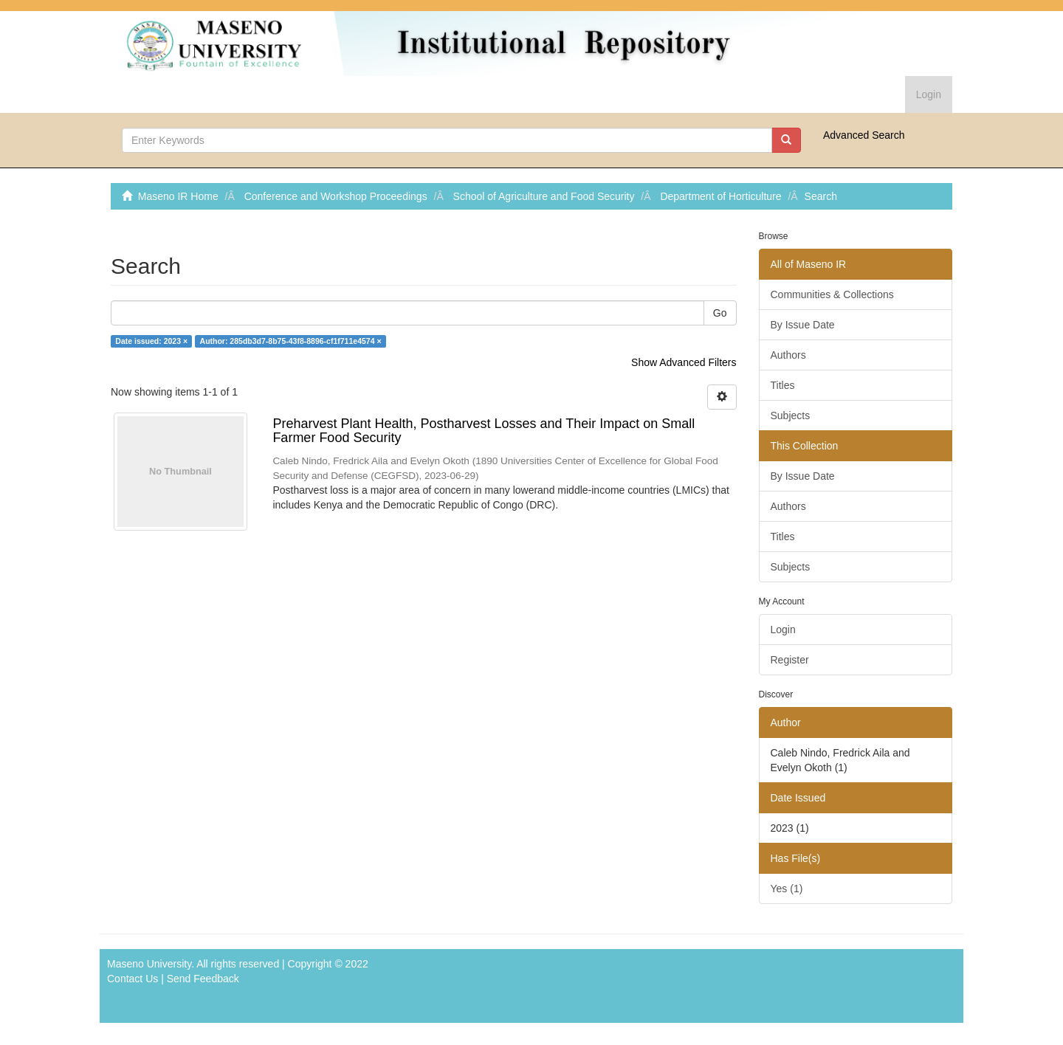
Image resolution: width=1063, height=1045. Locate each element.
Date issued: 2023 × (151, 341)
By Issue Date (803, 325)
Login (783, 629)
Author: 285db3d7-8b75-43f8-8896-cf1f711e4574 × (291, 341)
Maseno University (149, 964)
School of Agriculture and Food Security (544, 196)
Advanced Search (864, 135)
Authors (788, 355)
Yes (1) (787, 888)
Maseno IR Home (178, 196)
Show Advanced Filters (683, 362)
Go (720, 313)
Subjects (791, 415)
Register (790, 660)
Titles (783, 385)
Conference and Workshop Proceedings (335, 196)
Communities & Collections (832, 294)
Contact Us (132, 978)
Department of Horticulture (720, 196)
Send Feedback (203, 978)
